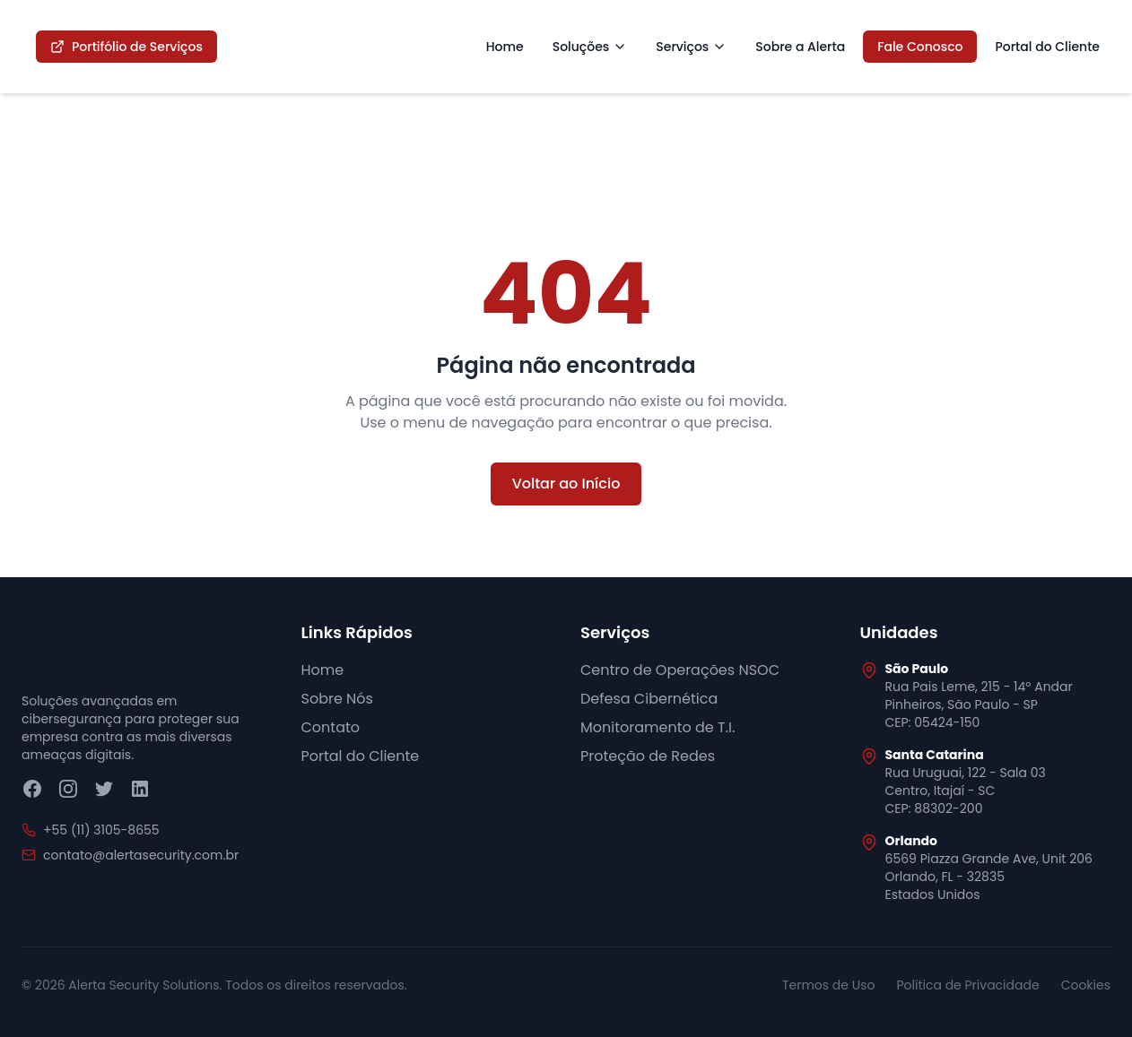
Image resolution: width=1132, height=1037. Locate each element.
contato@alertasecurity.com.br (141, 855)
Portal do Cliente (1047, 47)
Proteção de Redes (647, 756)
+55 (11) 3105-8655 (101, 830)
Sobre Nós (337, 698)
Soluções (590, 47)
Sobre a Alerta (800, 47)
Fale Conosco (919, 47)
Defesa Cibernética (649, 698)
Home (505, 47)
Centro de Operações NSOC (679, 670)
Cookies (1085, 985)
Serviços (691, 47)
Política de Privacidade (967, 985)
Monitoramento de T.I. (657, 727)
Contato (331, 727)
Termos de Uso (828, 985)
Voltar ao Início (566, 483)
